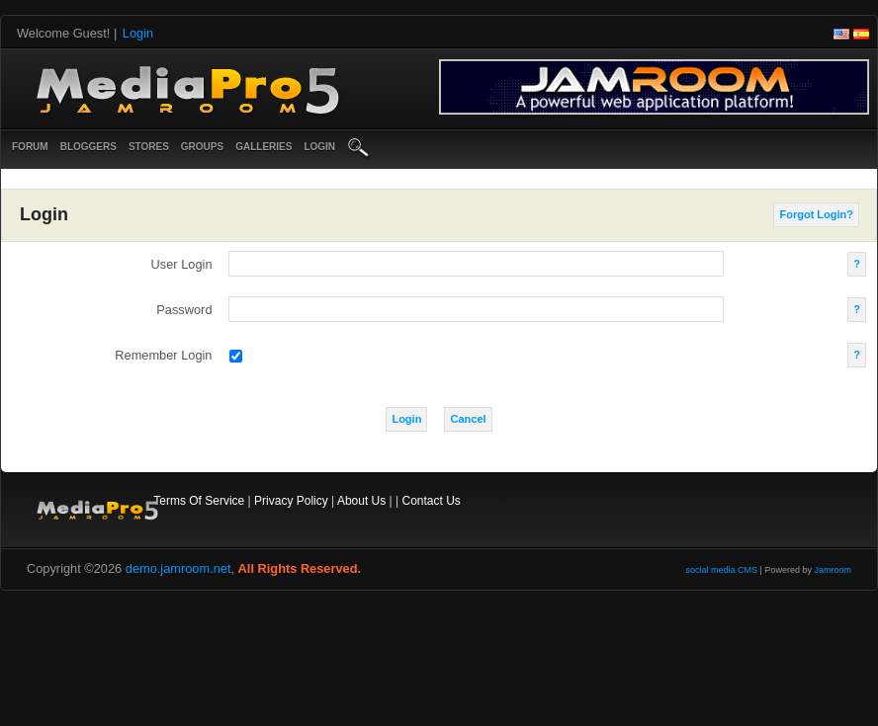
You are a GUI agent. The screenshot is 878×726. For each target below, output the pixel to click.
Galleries (263, 146)
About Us (361, 501)
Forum (30, 146)
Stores (149, 146)
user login (182, 264)
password (184, 309)
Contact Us (431, 501)
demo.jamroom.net (178, 568)
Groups (202, 146)
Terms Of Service (198, 501)
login (319, 146)
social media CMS (722, 570)
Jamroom (832, 570)
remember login (163, 355)
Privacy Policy (291, 501)
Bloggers (88, 146)
